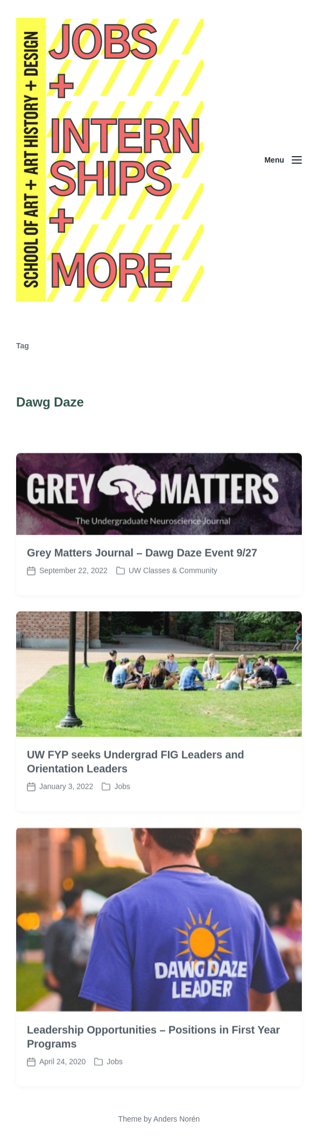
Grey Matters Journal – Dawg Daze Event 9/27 (142, 572)
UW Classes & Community (173, 589)
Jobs (122, 806)
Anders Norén (176, 1119)
